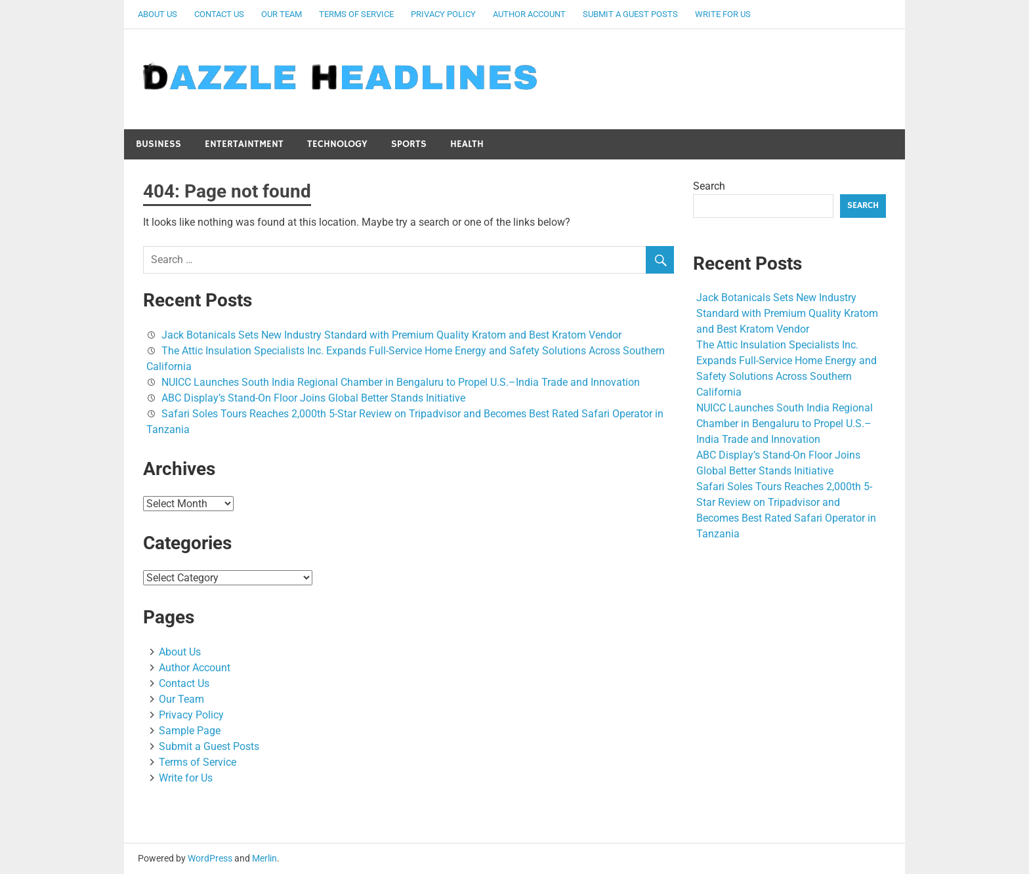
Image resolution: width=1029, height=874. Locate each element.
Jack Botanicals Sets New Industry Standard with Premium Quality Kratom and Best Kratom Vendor (391, 335)
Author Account (529, 14)
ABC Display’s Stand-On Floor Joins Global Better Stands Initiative (313, 398)
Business (158, 144)
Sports (409, 144)
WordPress (210, 858)
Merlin (264, 858)
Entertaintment (244, 144)
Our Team (281, 14)
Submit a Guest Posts (630, 14)
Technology (337, 144)
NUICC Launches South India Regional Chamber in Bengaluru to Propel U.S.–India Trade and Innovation (400, 382)
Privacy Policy (443, 14)
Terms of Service (356, 14)
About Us (157, 14)
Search (709, 186)
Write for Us (723, 14)
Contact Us (219, 14)
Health (467, 144)
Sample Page (189, 730)
